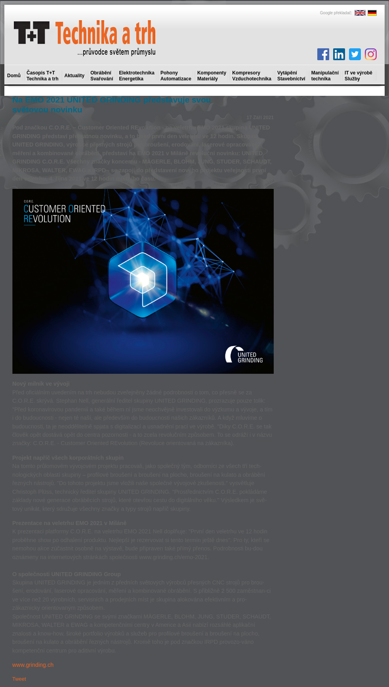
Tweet (19, 679)
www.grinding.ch (32, 665)
